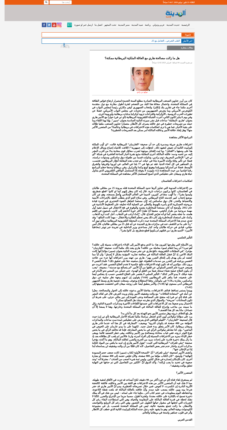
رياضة (143, 25)
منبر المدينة (119, 25)
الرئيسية (181, 25)
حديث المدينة (168, 25)
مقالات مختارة (182, 48)
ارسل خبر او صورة (79, 25)
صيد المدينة (132, 25)
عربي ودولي (154, 25)
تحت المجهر (106, 25)
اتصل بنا (94, 25)
